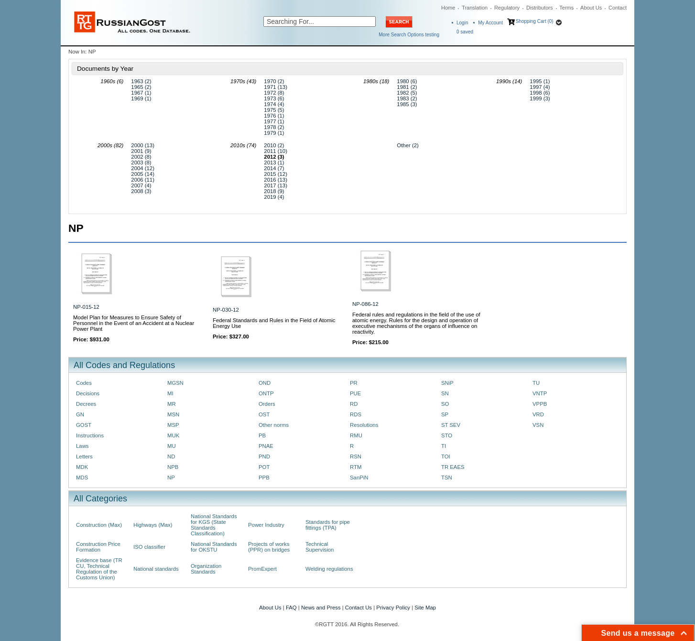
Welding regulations (329, 569)
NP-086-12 (365, 304)
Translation (475, 8)
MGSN (175, 383)
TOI (445, 456)
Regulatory (507, 8)
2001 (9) (141, 151)
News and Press (321, 607)
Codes (84, 383)
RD (354, 404)
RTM (355, 467)
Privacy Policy (393, 607)
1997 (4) (540, 87)
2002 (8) (141, 157)
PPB (264, 477)
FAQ (291, 607)
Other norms (274, 425)
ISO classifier (149, 547)
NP (171, 477)
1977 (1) (274, 121)
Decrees (86, 404)
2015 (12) (275, 174)
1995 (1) (540, 81)
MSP (173, 425)
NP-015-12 (86, 307)
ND (171, 456)
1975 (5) (274, 110)
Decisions (87, 393)
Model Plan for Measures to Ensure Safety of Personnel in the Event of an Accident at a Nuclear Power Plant (133, 323)
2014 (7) (274, 168)
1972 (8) (274, 93)
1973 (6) (274, 98)
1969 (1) (141, 98)
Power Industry (266, 525)
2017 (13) (275, 185)
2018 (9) (274, 191)
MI (170, 393)
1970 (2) (274, 81)
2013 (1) (274, 162)
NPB (172, 467)
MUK (173, 435)
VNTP (539, 393)
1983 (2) (407, 98)
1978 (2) (274, 127)
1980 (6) (407, 81)
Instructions (90, 435)
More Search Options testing (409, 34)
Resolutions (364, 425)
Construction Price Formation (98, 547)
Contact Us (358, 607)
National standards (156, 569)
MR (171, 404)
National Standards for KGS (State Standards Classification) (214, 524)
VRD (538, 414)
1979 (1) (274, 133)
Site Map (425, 607)
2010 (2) (274, 145)
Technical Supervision (319, 547)
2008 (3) (141, 191)
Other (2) (407, 145)
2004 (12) (142, 168)
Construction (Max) (99, 525)
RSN (355, 456)
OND (265, 383)
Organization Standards (206, 569)
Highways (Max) (152, 525)
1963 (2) (141, 81)
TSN (446, 477)
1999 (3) (540, 98)
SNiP (447, 383)
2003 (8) (141, 162)
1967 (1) (141, 93)
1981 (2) (407, 87)
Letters (84, 456)
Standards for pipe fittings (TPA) (327, 525)
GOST (83, 425)
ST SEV (450, 425)
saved (464, 31)
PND (264, 456)
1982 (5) (407, 93)
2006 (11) (142, 180)
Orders (267, 404)
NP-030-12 (226, 310)
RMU (356, 435)
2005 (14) (142, 174)
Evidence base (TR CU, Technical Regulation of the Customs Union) (99, 568)
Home (448, 8)
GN (80, 414)
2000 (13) (142, 145)
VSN (537, 425)
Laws (82, 446)
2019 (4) (274, 197)
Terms (566, 8)
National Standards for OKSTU (214, 547)
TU (536, 383)
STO (446, 435)
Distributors (539, 8)
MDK (82, 467)
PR (354, 383)
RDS (355, 414)
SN (445, 393)
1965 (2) (141, 87)
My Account (490, 22)
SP (444, 414)
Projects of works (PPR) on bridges (269, 547)
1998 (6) (540, 93)
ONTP (266, 393)
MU (171, 446)
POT (264, 467)
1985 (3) (407, 104)
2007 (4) (141, 185)
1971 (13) (275, 87)
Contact (617, 8)
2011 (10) (275, 151)
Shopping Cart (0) (535, 21)
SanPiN (359, 477)
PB (262, 435)
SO (445, 404)
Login (462, 22)
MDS (82, 477)
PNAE (266, 446)
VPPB (539, 404)
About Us (591, 8)
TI (443, 446)
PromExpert (262, 569)
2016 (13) (275, 180)
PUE (355, 393)
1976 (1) (274, 116)
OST (264, 414)
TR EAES (453, 467)
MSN (173, 414)
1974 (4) (274, 104)
